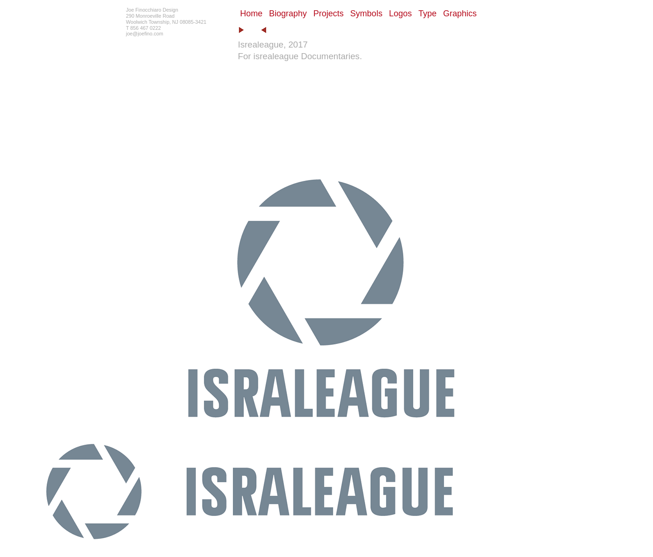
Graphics (460, 13)
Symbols (366, 13)
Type (427, 13)
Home (251, 13)
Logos (400, 13)
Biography (288, 13)
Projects (328, 13)
